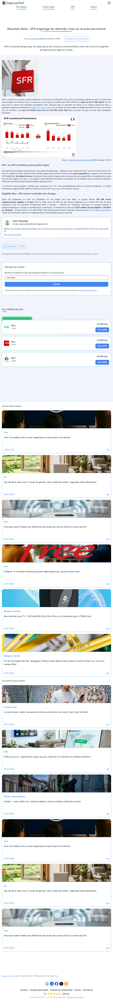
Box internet (21, 7)
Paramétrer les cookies (74, 997)
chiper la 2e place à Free (41, 107)
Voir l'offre (102, 329)
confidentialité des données (88, 290)
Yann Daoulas (32, 39)
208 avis (65, 994)
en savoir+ (95, 254)
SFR (22, 246)
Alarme (94, 7)
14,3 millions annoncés (100, 210)
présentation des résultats (80, 160)
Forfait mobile (48, 7)
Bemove (62, 997)
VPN (72, 7)
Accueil (4, 976)
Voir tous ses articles (12, 234)
